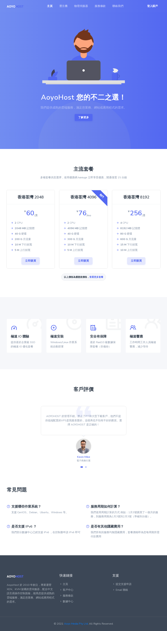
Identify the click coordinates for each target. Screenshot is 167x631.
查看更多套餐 (96, 277)
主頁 (50, 6)
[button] (81, 467)
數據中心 (66, 601)
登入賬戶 (152, 6)
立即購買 (30, 261)
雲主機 (63, 6)
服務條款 (100, 6)
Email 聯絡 (120, 590)
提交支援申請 (121, 584)
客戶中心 (66, 590)
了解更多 (83, 117)
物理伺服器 (81, 6)
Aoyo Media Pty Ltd (76, 624)
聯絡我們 (117, 6)
